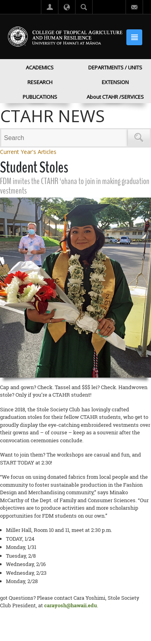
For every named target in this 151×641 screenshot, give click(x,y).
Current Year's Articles (28, 151)
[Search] (65, 137)
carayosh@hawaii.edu (70, 605)
